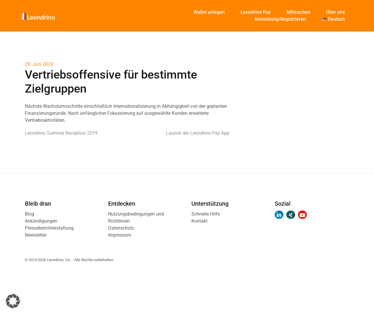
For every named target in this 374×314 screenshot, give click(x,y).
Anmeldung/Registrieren (280, 19)
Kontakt (199, 221)
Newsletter (35, 235)
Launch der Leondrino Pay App (197, 133)
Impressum (119, 235)
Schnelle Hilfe (205, 214)
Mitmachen (298, 12)
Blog (29, 214)
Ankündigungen (41, 221)
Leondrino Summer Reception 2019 (61, 133)
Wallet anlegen (209, 12)
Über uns (335, 12)
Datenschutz (121, 228)
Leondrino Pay (255, 12)
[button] (13, 301)
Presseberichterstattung (49, 228)
